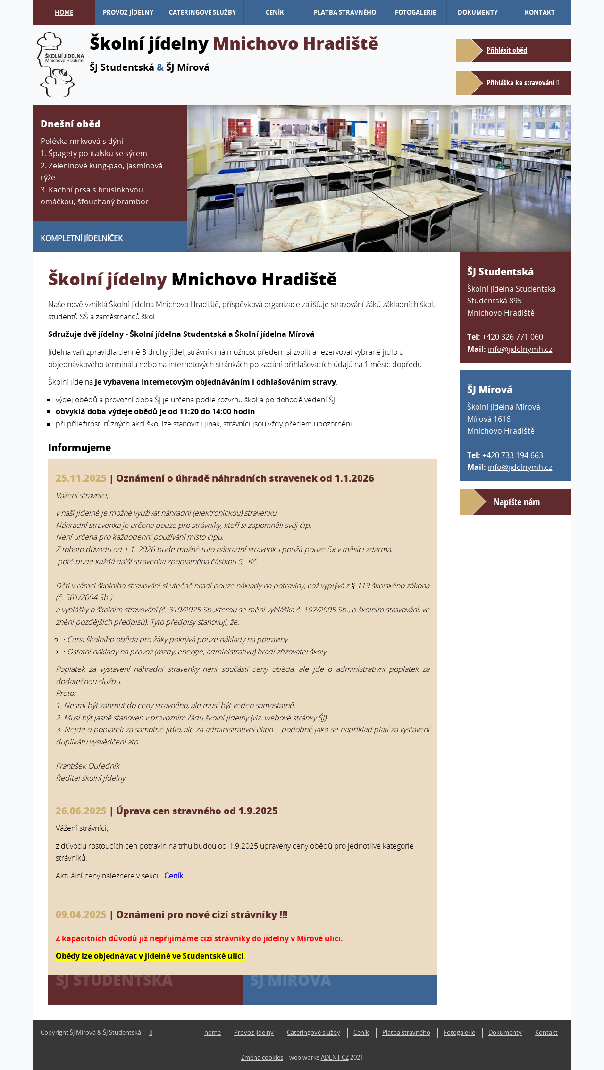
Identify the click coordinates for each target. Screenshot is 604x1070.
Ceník (275, 12)
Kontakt (540, 12)
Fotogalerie (415, 12)
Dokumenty (478, 12)
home (64, 12)
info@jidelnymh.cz (520, 349)
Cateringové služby (202, 12)
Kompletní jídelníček (82, 238)
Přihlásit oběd (507, 50)
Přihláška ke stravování (520, 82)
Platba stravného (345, 12)
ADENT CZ (335, 1057)
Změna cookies (262, 1057)
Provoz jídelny (128, 12)
